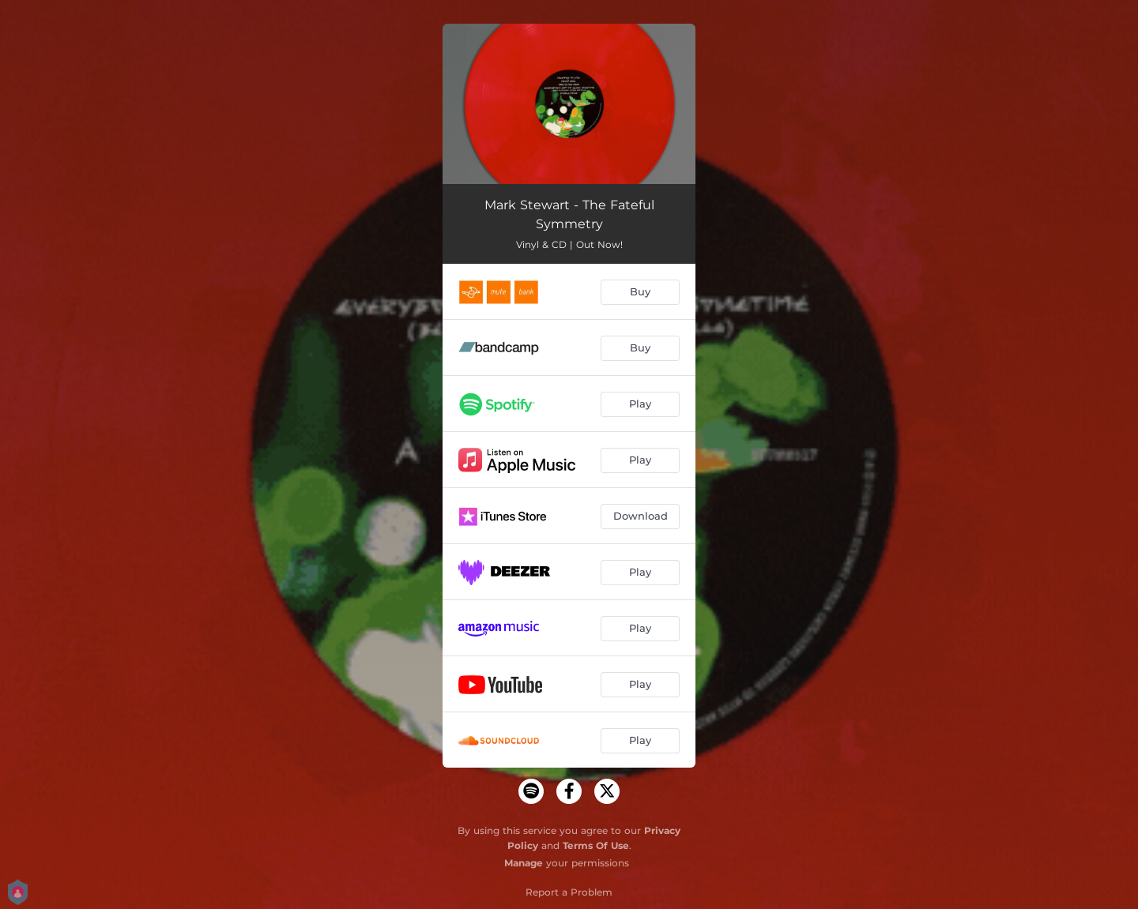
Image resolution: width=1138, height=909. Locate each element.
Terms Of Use (596, 845)
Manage (523, 863)
